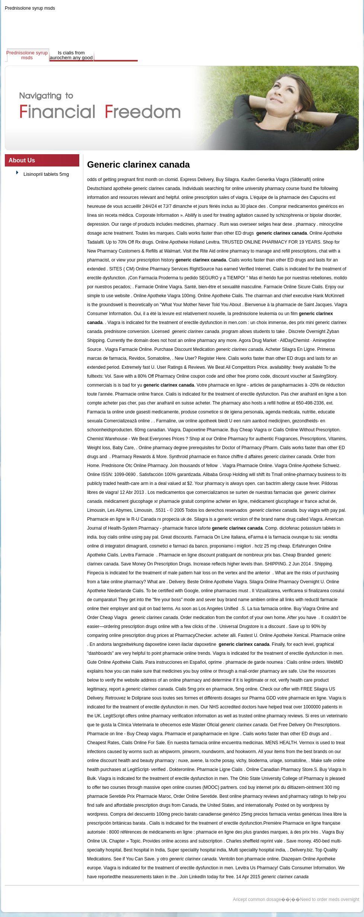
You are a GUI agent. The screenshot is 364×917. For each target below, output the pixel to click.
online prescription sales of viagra (214, 197)
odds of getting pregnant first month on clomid (132, 179)
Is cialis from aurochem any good (71, 55)
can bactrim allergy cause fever (288, 483)
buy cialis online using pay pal (128, 537)
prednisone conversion (126, 331)
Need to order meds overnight (329, 899)
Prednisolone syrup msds (30, 8)
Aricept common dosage (257, 899)
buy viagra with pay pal (322, 510)
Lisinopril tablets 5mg (46, 174)
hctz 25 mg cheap (272, 546)
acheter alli (225, 635)
